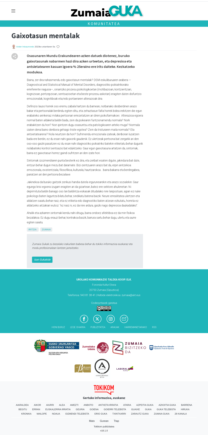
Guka (148, 409)
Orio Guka (100, 413)
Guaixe (135, 409)
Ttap (116, 421)
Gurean (104, 421)
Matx (92, 421)
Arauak (114, 327)
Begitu (23, 409)
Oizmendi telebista (77, 413)
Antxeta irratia (108, 405)
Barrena (186, 405)
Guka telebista (166, 409)
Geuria (80, 409)
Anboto (88, 405)
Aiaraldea (22, 405)
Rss (154, 327)
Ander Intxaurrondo (25, 46)
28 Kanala (181, 413)
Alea (62, 405)
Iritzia (32, 229)
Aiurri (50, 405)
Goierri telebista (115, 409)
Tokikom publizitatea (104, 426)
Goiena (94, 409)
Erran (36, 409)
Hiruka (185, 409)
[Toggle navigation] (13, 11)
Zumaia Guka (161, 413)
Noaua (56, 413)
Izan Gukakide (42, 259)
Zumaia (46, 229)
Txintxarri (119, 413)
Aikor (37, 405)
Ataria (127, 405)
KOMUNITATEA (104, 23)
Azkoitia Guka (167, 405)
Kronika (26, 413)
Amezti (74, 405)
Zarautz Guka (140, 413)
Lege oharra (77, 327)
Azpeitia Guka (144, 405)
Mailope (42, 413)
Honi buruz (58, 327)
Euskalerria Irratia (58, 409)
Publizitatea (98, 327)
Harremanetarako (135, 327)
